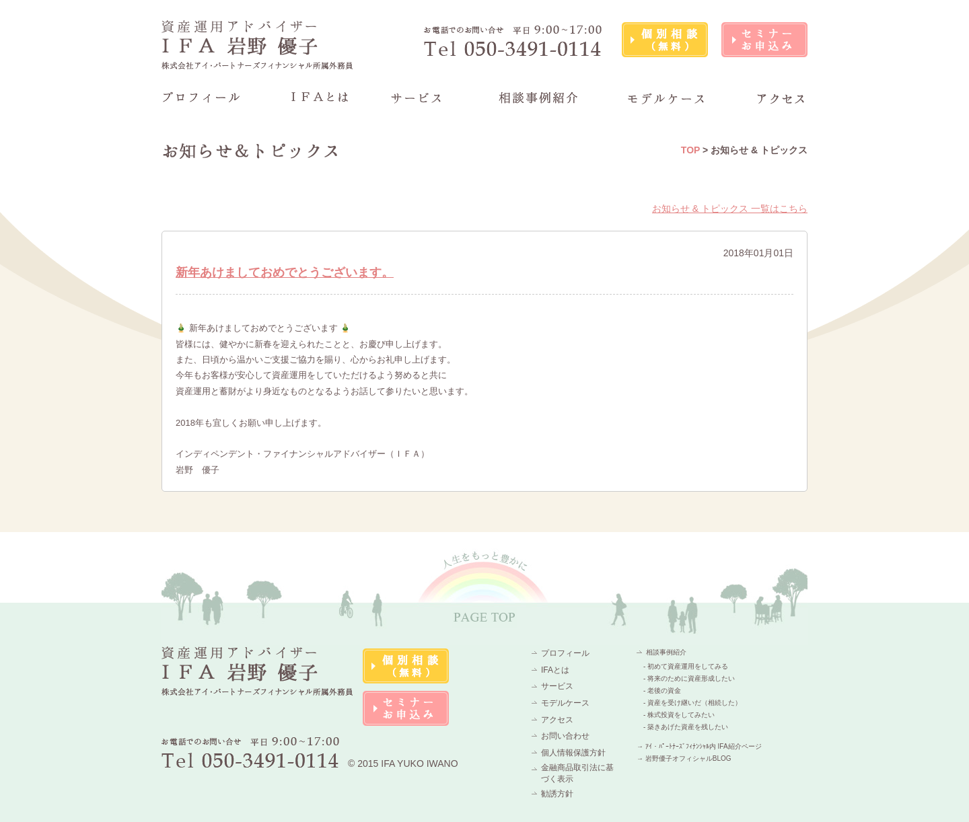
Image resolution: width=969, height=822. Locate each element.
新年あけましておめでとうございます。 (285, 272)
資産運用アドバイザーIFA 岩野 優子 (258, 44)
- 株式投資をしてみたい (679, 714)
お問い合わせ (565, 736)
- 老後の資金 (662, 690)
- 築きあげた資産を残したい (685, 727)
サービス (557, 686)
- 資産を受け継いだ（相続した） (692, 702)
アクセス (557, 719)
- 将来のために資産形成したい (689, 678)
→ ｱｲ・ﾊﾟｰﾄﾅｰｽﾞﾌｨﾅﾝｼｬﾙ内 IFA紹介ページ (699, 746)
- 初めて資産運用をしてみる (685, 666)
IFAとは (555, 670)
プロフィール (565, 653)
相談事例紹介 (666, 652)
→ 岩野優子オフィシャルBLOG (684, 758)
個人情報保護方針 (573, 752)
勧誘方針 (557, 793)
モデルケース (565, 703)
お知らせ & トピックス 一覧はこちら (730, 208)
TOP (690, 150)
